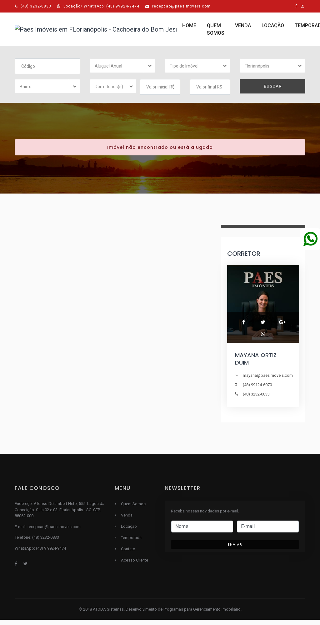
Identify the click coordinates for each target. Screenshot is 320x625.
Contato (245, 28)
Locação (172, 28)
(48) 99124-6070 (257, 390)
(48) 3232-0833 (33, 6)
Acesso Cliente (277, 32)
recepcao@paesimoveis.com (178, 6)
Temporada (209, 28)
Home (79, 28)
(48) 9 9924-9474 (51, 553)
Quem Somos (106, 32)
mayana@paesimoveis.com (268, 380)
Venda (142, 28)
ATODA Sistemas (108, 614)
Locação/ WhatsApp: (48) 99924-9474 (98, 6)
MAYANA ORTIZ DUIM (256, 364)
